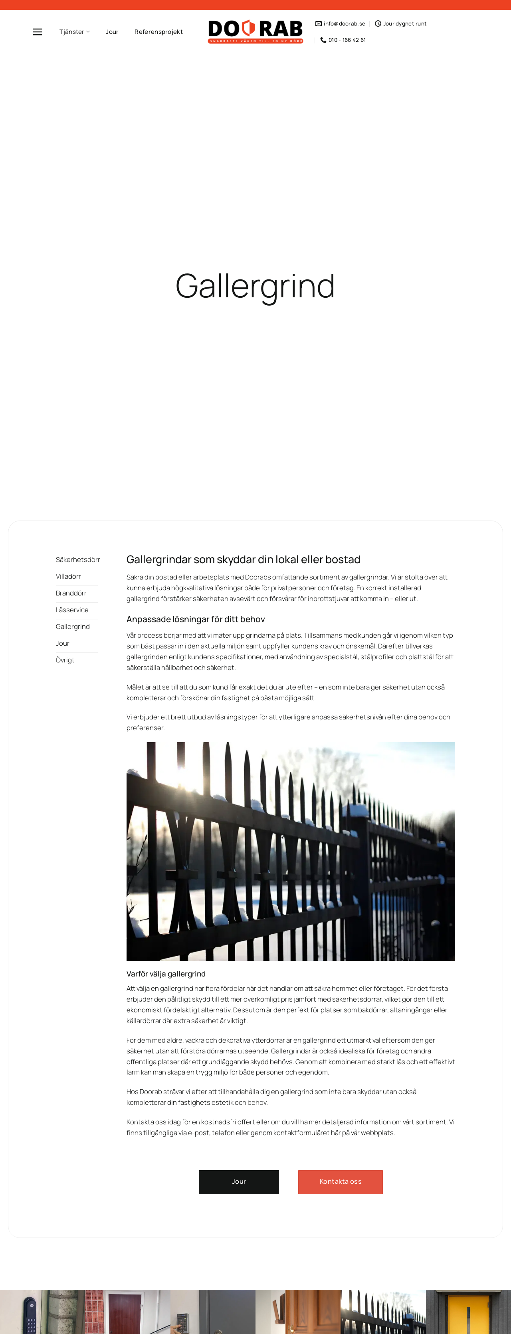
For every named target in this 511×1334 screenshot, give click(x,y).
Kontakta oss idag (154, 1121)
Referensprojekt (159, 32)
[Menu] (38, 32)
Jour (112, 32)
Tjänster (74, 32)
